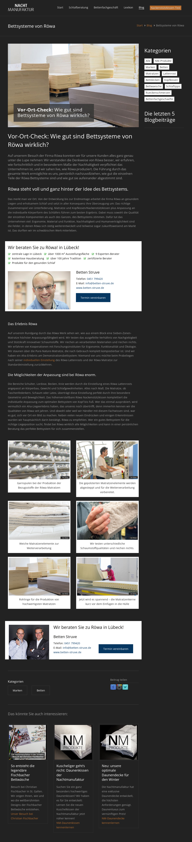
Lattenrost (169, 73)
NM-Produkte (163, 61)
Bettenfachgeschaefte (159, 99)
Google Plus (119, 687)
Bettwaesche (154, 86)
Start (60, 7)
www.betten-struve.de (90, 288)
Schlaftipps (173, 86)
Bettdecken (153, 80)
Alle (148, 61)
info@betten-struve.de (100, 283)
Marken (150, 67)
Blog (141, 7)
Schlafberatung (78, 7)
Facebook (113, 687)
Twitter (125, 687)
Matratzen (152, 73)
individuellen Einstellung (39, 360)
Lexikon (128, 7)
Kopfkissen (171, 80)
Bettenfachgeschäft (106, 7)
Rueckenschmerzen (158, 92)
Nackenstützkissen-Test (165, 8)
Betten (164, 67)
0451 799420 (95, 279)
